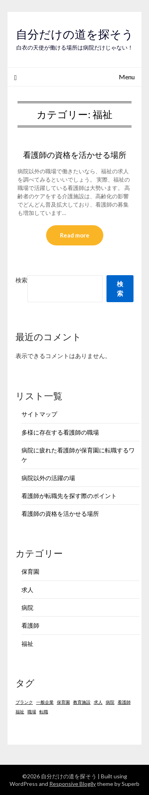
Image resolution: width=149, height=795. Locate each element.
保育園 (30, 571)
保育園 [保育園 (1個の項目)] (63, 702)
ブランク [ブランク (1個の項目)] (24, 702)
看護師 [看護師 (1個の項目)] (124, 702)
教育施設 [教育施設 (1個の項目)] (82, 702)
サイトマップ (39, 414)
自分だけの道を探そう (75, 34)
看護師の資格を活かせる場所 (74, 155)
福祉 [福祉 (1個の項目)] (19, 711)
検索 (21, 280)
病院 (27, 607)
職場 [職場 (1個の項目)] (31, 711)
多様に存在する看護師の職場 (60, 432)
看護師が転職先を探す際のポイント (69, 495)
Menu (127, 76)
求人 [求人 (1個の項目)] (98, 702)
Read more (74, 235)
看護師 (30, 625)
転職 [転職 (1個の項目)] (43, 711)
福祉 (27, 643)
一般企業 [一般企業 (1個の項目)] (45, 702)
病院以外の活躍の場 (48, 477)
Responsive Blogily (72, 783)
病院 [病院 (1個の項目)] (110, 702)
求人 (27, 589)
